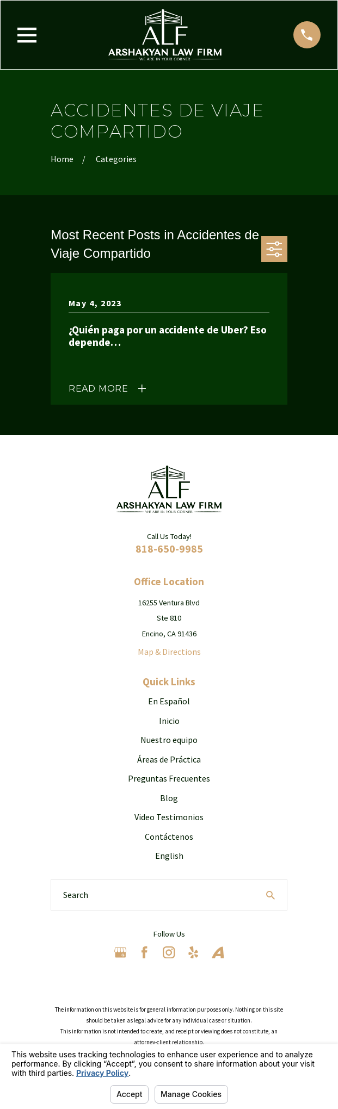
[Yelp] (193, 952)
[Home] (165, 34)
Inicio (169, 720)
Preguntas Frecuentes (169, 778)
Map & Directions (169, 651)
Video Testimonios (169, 816)
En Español (169, 701)
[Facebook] (144, 952)
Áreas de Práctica (169, 759)
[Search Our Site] (270, 895)
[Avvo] (218, 952)
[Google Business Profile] (120, 952)
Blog (169, 797)
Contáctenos (169, 836)
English (169, 855)
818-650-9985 (169, 548)
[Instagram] (169, 952)
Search (75, 894)
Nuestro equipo (169, 739)
